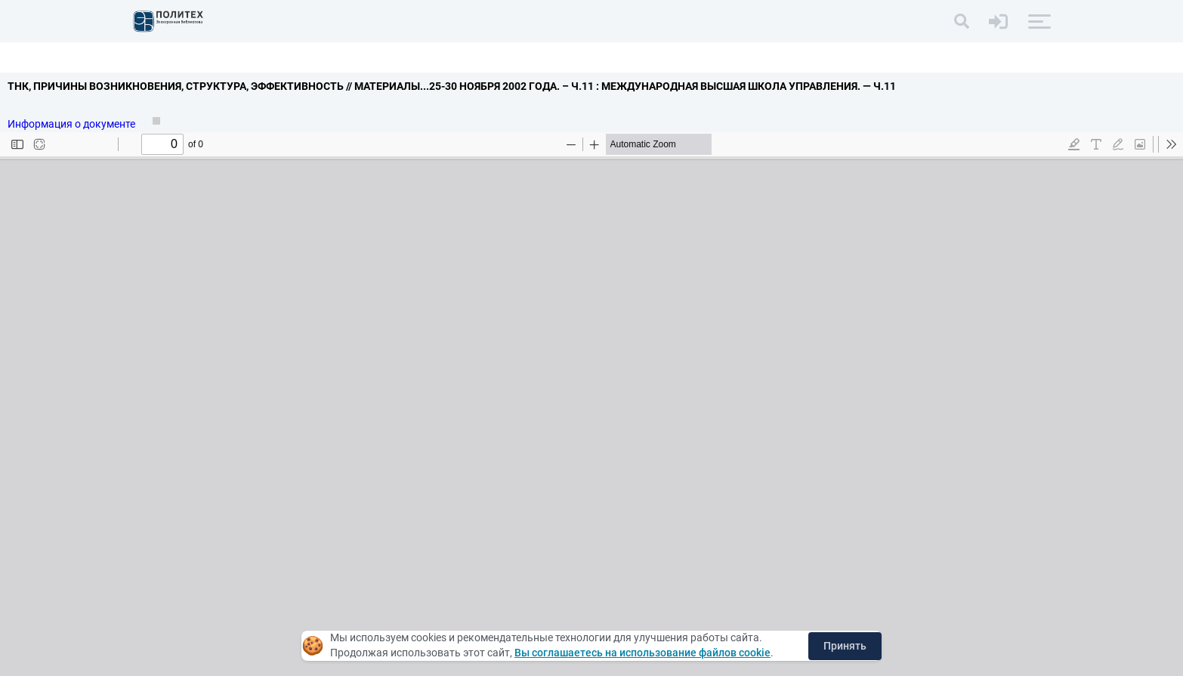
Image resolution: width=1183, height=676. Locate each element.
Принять (844, 646)
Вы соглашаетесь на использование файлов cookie (642, 653)
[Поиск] (961, 21)
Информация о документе (72, 124)
